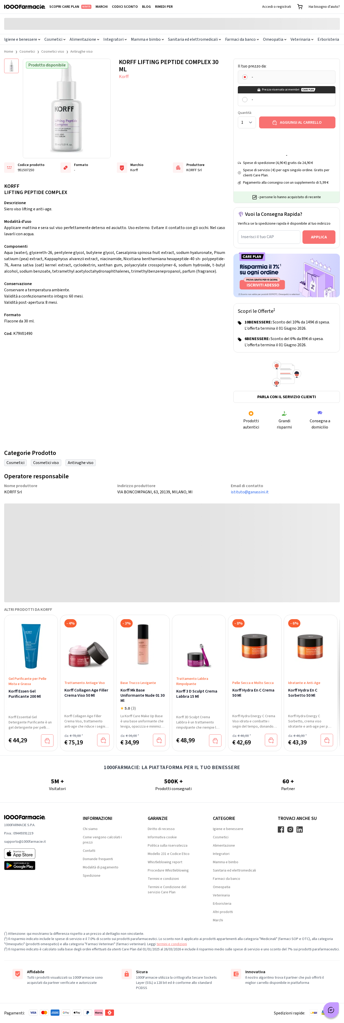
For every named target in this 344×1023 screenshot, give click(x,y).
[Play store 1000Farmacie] (35, 865)
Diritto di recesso (161, 829)
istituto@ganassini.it (250, 492)
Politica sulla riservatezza (167, 845)
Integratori (115, 39)
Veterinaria (302, 39)
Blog (146, 6)
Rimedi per (164, 6)
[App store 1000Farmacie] (35, 853)
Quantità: (245, 112)
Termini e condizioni (163, 878)
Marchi (102, 6)
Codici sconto (125, 6)
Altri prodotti (223, 912)
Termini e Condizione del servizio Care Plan (167, 889)
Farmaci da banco (242, 39)
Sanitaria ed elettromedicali (194, 39)
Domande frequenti (98, 859)
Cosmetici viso (52, 51)
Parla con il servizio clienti (286, 397)
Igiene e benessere (22, 39)
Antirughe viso (81, 51)
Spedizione (91, 875)
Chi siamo (90, 829)
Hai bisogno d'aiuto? (324, 6)
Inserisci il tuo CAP (257, 237)
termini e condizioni (172, 944)
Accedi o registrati (276, 6)
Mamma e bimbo (147, 39)
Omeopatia (274, 39)
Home (8, 51)
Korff (124, 76)
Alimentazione (84, 39)
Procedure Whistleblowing (168, 870)
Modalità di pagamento (100, 867)
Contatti (89, 850)
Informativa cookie (162, 837)
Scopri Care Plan (70, 6)
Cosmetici (54, 39)
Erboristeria (328, 39)
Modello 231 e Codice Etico (169, 853)
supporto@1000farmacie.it (25, 841)
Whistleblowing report (165, 862)
